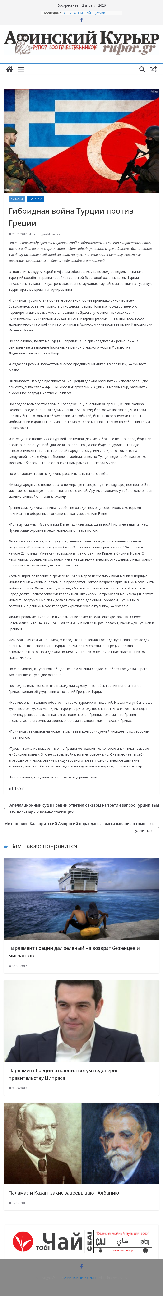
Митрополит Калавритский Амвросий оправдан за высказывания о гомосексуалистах (81, 827)
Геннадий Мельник (46, 234)
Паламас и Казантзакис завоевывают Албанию (64, 1193)
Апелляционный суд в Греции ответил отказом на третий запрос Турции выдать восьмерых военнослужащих (81, 809)
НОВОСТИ (16, 198)
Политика (35, 198)
